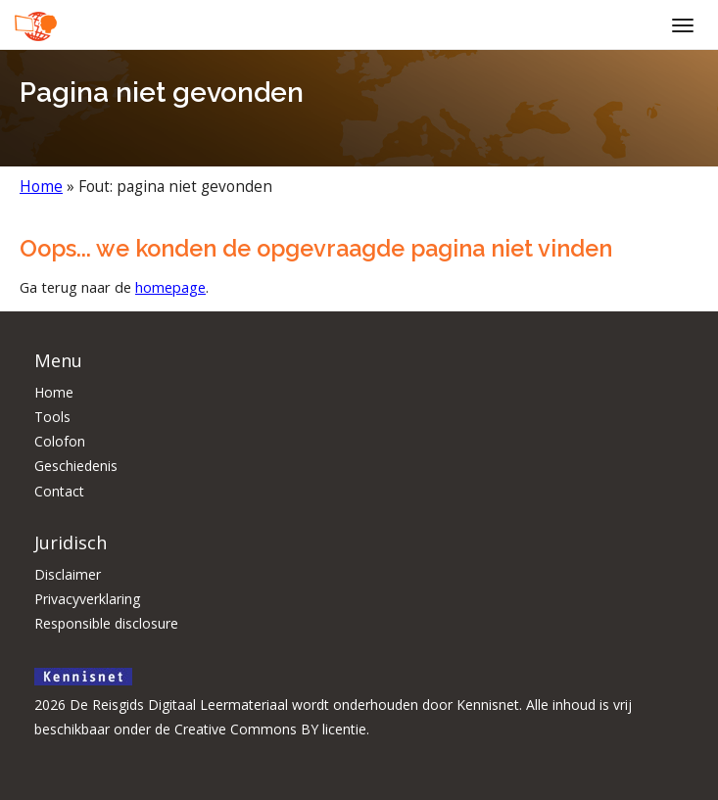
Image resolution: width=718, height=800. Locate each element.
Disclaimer (67, 574)
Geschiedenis (76, 465)
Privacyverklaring (87, 598)
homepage (170, 287)
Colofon (59, 441)
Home (41, 186)
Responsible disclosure (106, 623)
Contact (59, 491)
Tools (52, 416)
